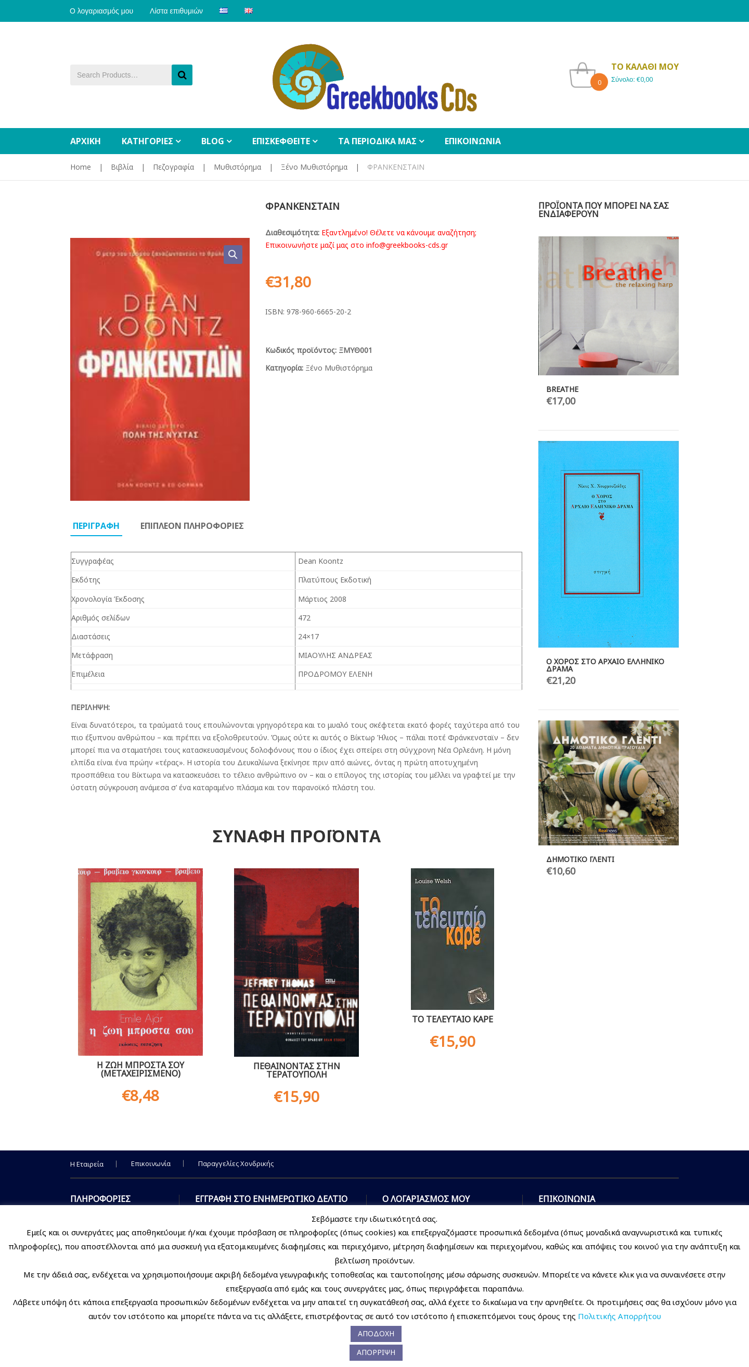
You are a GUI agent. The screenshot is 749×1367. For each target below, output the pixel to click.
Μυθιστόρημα (237, 167)
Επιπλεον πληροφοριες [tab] (192, 525)
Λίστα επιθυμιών (177, 11)
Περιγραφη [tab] (96, 525)
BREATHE (562, 389)
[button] (233, 254)
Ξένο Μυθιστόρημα (314, 167)
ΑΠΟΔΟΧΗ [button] (376, 1333)
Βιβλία (122, 167)
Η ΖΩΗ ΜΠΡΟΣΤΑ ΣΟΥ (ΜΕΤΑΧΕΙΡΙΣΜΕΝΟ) (140, 1069)
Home (80, 167)
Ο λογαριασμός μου (102, 11)
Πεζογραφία (173, 167)
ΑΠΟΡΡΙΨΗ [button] (376, 1352)
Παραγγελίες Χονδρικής (236, 1163)
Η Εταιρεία (87, 1164)
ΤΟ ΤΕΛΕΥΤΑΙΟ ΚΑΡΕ (452, 1019)
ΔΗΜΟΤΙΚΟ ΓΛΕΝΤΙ (580, 859)
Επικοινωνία (151, 1163)
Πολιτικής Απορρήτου (619, 1316)
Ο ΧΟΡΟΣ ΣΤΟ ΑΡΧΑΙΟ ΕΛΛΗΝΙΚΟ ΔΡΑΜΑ (605, 665)
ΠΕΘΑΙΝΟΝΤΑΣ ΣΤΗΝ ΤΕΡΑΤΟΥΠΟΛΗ (296, 1070)
